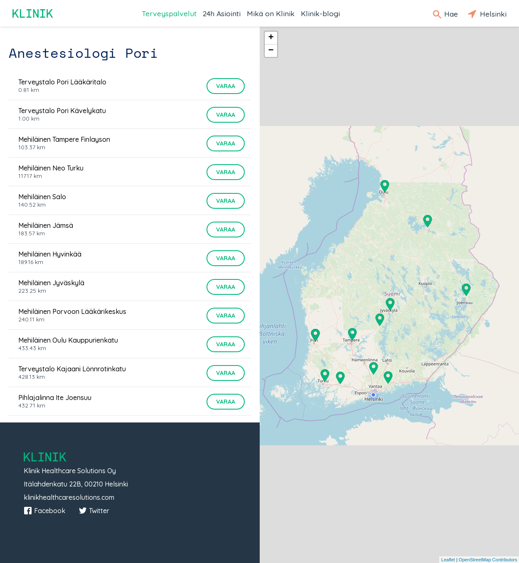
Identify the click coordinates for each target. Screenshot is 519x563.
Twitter (94, 510)
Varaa (225, 86)
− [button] (270, 50)
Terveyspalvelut (169, 13)
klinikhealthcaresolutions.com (69, 497)
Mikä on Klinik (271, 13)
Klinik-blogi (320, 13)
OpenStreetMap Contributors (488, 559)
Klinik (33, 13)
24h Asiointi (222, 13)
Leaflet (448, 559)
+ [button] (270, 38)
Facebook (44, 510)
